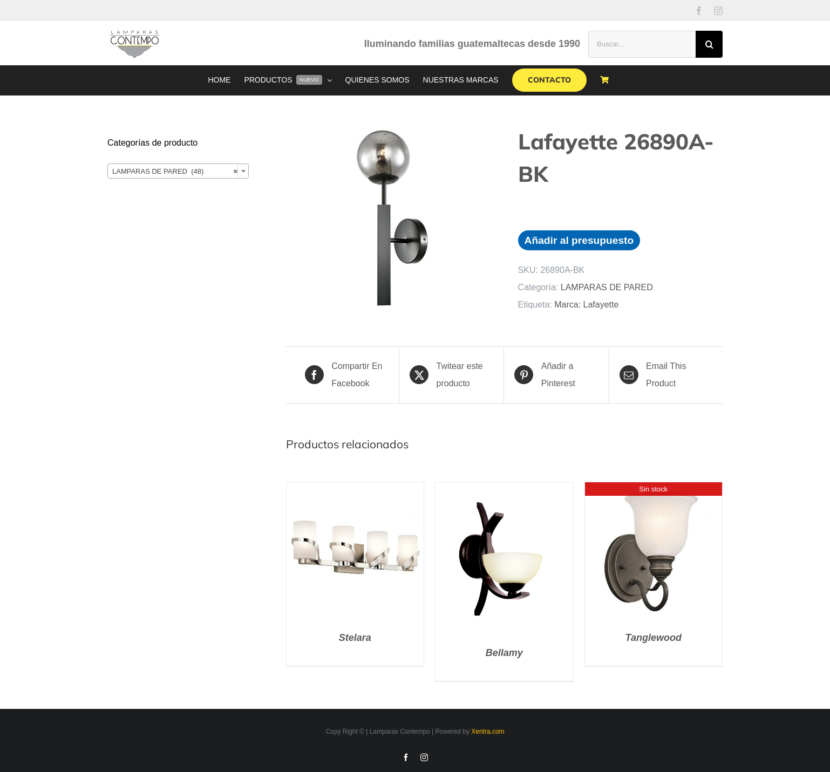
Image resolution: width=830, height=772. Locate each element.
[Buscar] (709, 44)
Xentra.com (487, 731)
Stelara (355, 637)
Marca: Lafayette (586, 304)
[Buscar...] (642, 44)
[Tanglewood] (653, 490)
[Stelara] (355, 490)
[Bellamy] (504, 490)
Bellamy (504, 652)
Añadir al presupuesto (579, 240)
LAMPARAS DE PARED (607, 287)
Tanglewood (653, 637)
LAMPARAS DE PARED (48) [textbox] (174, 171)
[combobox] (178, 171)
